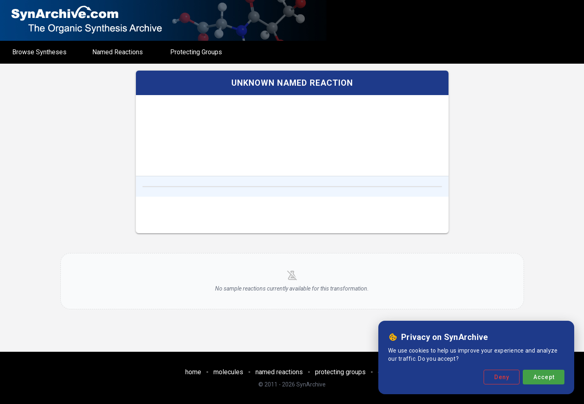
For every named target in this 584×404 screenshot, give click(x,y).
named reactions (279, 372)
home (193, 372)
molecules (228, 372)
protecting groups (340, 372)
